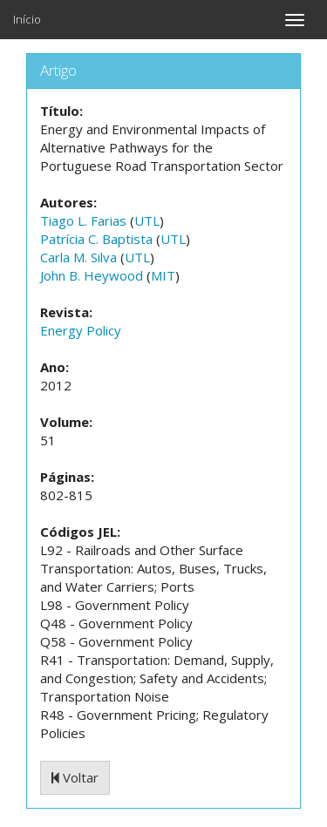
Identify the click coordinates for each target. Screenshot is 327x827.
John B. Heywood (91, 275)
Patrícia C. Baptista (96, 238)
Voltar (75, 777)
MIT (163, 275)
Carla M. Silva (78, 257)
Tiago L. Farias (83, 220)
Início (27, 19)
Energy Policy (80, 330)
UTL (147, 220)
